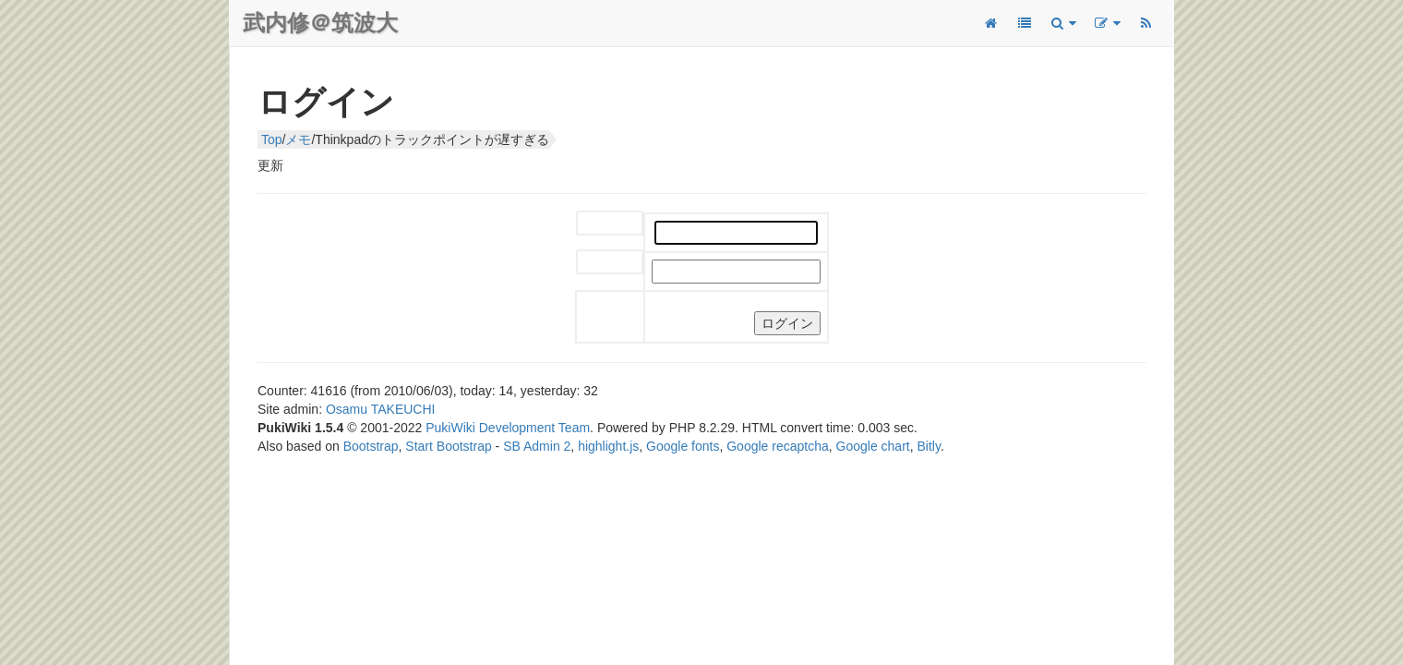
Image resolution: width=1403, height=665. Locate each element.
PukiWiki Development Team (508, 427)
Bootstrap (371, 446)
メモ (298, 139)
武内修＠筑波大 (320, 22)
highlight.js (608, 446)
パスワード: (596, 263)
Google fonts (682, 446)
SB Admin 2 (536, 446)
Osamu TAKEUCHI (381, 409)
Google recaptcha (777, 446)
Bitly (929, 446)
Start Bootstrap (448, 446)
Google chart (873, 446)
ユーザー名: (596, 224)
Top (271, 139)
